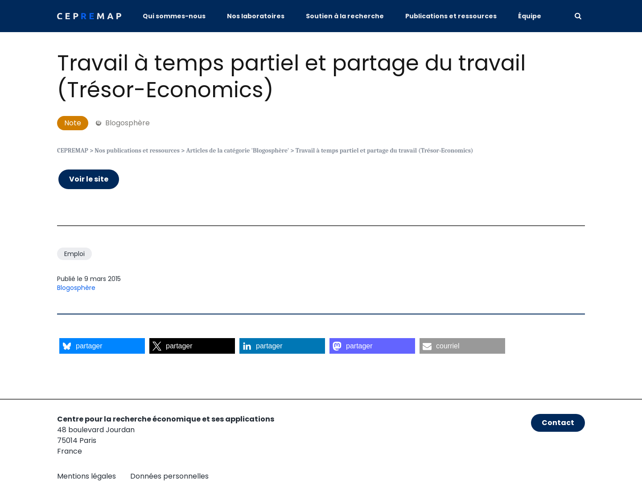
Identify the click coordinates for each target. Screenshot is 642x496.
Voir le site (88, 179)
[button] (102, 346)
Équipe (529, 16)
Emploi (74, 253)
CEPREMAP (72, 150)
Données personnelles (169, 476)
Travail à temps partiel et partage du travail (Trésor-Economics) (291, 76)
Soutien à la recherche (345, 16)
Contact (558, 422)
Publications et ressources (451, 16)
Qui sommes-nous (174, 16)
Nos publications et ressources (137, 150)
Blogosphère (76, 287)
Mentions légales (86, 476)
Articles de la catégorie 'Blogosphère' (237, 150)
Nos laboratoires (255, 16)
